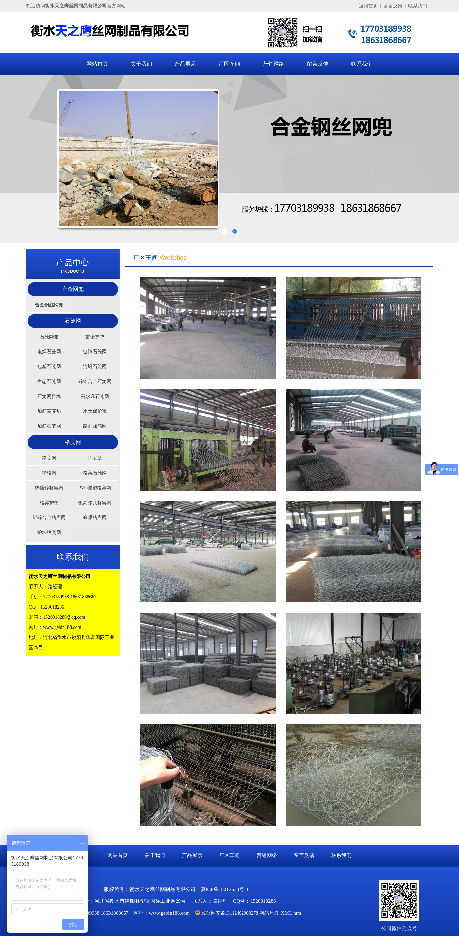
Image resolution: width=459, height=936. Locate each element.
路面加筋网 (95, 426)
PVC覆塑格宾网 (94, 487)
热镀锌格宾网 (49, 487)
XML (286, 913)
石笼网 (73, 321)
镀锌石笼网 (95, 351)
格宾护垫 (49, 502)
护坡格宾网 (49, 532)
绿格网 (49, 472)
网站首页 (97, 64)
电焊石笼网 (49, 351)
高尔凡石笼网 (95, 396)
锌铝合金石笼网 (95, 381)
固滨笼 (95, 458)
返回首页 (368, 5)
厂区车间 (229, 64)
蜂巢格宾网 (95, 517)
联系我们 (417, 5)
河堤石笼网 (95, 366)
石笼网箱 (49, 336)
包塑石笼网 (49, 366)
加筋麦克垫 (49, 411)
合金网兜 (73, 289)
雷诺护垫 (94, 336)
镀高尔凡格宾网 (95, 502)
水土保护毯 (95, 411)
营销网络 (273, 64)
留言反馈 (392, 5)
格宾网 (73, 442)
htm (297, 913)
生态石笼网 (49, 381)
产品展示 (185, 64)
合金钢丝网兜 (49, 304)
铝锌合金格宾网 (49, 517)
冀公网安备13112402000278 (229, 913)
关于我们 (141, 64)
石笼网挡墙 (49, 396)
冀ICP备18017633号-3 (224, 889)
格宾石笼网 (95, 472)
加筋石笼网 (49, 426)
